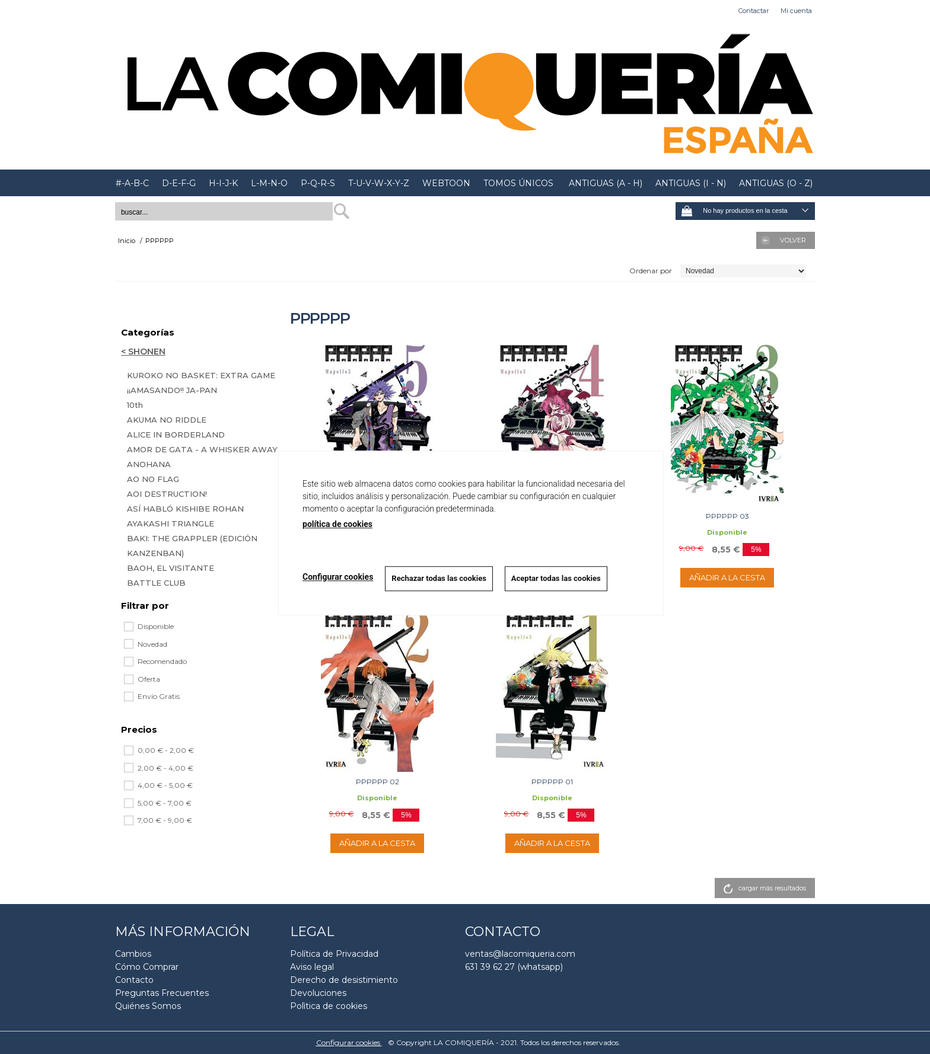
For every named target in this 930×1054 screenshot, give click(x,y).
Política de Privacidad (334, 953)
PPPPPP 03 (727, 516)
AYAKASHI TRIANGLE (170, 523)
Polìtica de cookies (328, 1006)
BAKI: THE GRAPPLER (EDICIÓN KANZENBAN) (192, 546)
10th (135, 405)
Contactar (753, 11)
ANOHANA (149, 464)
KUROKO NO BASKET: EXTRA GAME (201, 375)
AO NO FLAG (153, 479)
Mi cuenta (796, 11)
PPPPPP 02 (377, 781)
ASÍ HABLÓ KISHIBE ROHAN (185, 508)
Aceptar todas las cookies (556, 578)
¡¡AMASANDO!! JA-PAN (172, 390)
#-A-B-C (132, 183)
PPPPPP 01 (552, 781)
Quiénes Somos (148, 1006)
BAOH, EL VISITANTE (170, 568)
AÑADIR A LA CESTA (727, 577)
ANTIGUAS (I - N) (690, 183)
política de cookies (337, 524)
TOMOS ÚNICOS (518, 183)
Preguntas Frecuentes (162, 993)
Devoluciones (318, 993)
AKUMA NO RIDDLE (166, 419)
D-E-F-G (179, 183)
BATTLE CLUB (156, 582)
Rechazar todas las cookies (438, 578)
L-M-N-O (269, 183)
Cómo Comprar (147, 967)
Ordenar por (650, 270)
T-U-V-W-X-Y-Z (378, 183)
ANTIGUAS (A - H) (604, 183)
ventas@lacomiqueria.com (520, 953)
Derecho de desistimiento (344, 980)
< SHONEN (143, 351)
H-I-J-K (223, 183)
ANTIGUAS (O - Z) (776, 183)
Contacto (134, 980)
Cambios (133, 953)
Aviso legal (312, 967)
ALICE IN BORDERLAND (176, 434)
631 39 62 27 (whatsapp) (514, 967)
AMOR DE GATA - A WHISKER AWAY (202, 449)
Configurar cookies (349, 1042)
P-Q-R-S (318, 183)
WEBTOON (446, 183)
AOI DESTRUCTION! (167, 494)
